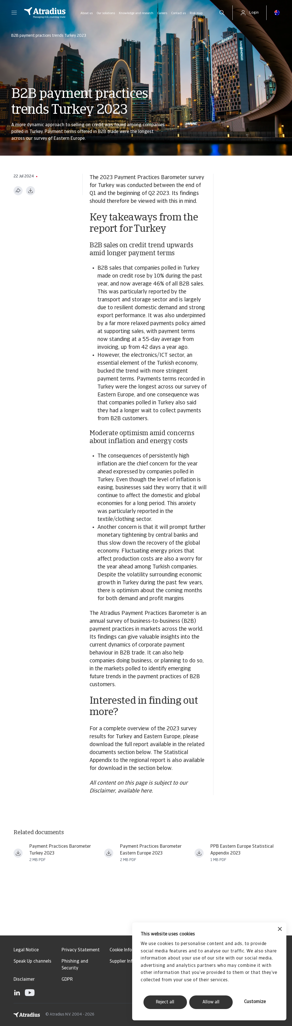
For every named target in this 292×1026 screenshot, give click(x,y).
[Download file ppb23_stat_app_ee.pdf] (199, 853)
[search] (221, 12)
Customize (255, 1002)
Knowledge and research (136, 13)
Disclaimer (24, 979)
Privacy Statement (81, 950)
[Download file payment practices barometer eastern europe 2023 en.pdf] (108, 853)
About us (86, 13)
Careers (162, 13)
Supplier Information (130, 961)
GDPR (67, 979)
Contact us (178, 13)
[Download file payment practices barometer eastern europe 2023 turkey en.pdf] (18, 853)
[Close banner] (280, 929)
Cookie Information (129, 950)
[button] (14, 13)
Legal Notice (26, 950)
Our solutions (106, 13)
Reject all (165, 1002)
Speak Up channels (32, 961)
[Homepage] (45, 12)
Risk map (196, 13)
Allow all (210, 1002)
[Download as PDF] (30, 190)
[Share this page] (18, 190)
